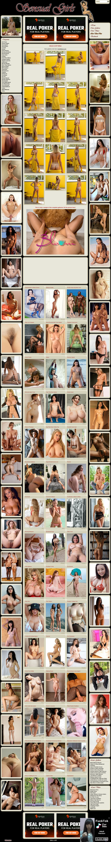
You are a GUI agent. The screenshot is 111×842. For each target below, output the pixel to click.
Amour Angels (5, 43)
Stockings (41, 319)
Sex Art (4, 76)
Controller (92, 807)
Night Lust (93, 808)
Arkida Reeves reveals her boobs (98, 780)
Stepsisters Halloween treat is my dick (76, 740)
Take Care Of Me (94, 804)
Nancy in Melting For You (31, 775)
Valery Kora (70, 531)
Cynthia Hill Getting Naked (31, 636)
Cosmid (4, 47)
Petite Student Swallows (73, 706)
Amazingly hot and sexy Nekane (53, 740)
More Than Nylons (6, 65)
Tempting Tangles (94, 805)
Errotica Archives (6, 52)
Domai (3, 49)
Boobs (63, 354)
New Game (93, 792)
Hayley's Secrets (6, 60)
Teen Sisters (49, 601)
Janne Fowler (28, 357)
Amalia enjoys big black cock (74, 287)
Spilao (47, 357)
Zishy (3, 91)
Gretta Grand (70, 392)
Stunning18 (5, 80)
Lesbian (63, 633)
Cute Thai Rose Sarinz (51, 392)
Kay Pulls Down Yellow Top (52, 427)
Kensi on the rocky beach (96, 769)
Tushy (3, 88)
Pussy (42, 458)
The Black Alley (6, 83)
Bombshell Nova (50, 531)
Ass (42, 388)
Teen (84, 354)
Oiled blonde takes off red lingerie (33, 740)
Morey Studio (5, 66)
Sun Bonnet (70, 566)
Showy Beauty (5, 78)
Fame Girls (4, 55)
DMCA (51, 840)
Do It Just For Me (94, 801)
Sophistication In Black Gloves (32, 287)
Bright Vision (93, 791)
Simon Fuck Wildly (29, 671)
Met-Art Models (6, 63)
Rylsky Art (4, 73)
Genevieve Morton (50, 496)
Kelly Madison (28, 566)
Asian (42, 423)
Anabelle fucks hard (72, 427)
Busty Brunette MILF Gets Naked (54, 322)
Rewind (69, 461)
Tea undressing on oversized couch (99, 781)
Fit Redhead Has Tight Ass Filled (98, 778)
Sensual (63, 319)
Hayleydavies (70, 775)
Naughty (63, 563)
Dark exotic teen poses (30, 706)
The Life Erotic (5, 85)
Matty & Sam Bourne (95, 800)
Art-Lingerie (5, 44)
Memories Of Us (94, 789)
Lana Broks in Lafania (95, 775)
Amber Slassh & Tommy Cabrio (98, 794)
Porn (84, 319)
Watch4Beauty (5, 89)
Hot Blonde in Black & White (74, 496)
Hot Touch (27, 496)
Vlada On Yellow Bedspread (97, 764)
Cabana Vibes (49, 775)
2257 (55, 840)
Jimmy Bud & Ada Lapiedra (97, 802)
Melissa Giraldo (50, 287)
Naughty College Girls (72, 601)
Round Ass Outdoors (30, 461)
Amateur (84, 563)
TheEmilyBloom (6, 86)
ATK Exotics (5, 46)
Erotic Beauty (5, 50)
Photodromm (5, 70)
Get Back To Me (50, 566)
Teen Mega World (6, 82)
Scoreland (4, 75)
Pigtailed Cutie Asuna (72, 322)
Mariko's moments (50, 706)
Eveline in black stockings (97, 768)
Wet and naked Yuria (30, 392)
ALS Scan (4, 42)
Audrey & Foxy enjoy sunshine (98, 772)
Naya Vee (27, 601)
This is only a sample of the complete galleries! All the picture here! (55, 207)
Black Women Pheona (95, 762)
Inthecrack (4, 62)
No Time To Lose (94, 797)
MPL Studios (5, 67)
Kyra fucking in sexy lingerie (73, 671)
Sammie (48, 636)
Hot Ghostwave (70, 636)
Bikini (63, 528)
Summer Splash (71, 357)
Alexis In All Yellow (55, 46)
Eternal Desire (5, 53)
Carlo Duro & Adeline (95, 798)
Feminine (92, 765)
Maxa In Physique (29, 427)
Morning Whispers (29, 531)
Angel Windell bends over (52, 461)
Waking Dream (49, 671)
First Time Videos (6, 57)
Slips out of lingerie (29, 322)
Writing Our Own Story (96, 795)
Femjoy (4, 56)
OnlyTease (4, 69)
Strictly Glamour (6, 79)
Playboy (4, 72)
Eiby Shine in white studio (96, 782)
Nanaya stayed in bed (95, 777)
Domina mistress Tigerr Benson (98, 771)
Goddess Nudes (6, 59)
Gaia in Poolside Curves (96, 767)
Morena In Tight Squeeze (96, 774)
